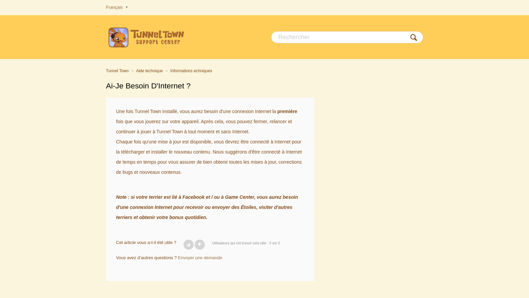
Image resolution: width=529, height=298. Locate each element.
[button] (189, 245)
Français (115, 7)
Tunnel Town (117, 71)
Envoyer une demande (200, 257)
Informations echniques (191, 71)
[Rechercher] (347, 37)
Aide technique (149, 71)
